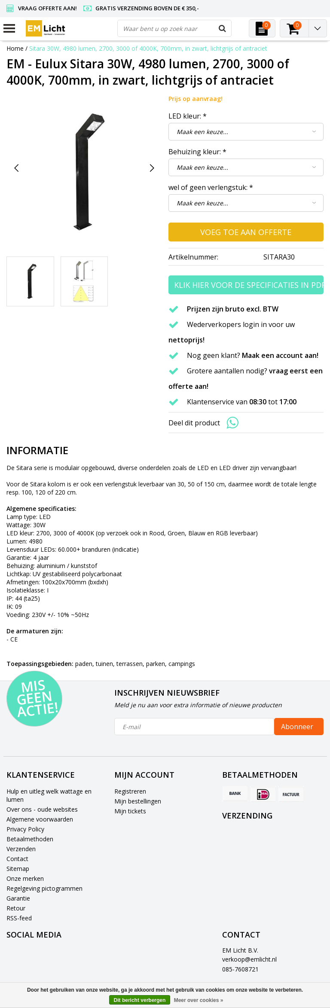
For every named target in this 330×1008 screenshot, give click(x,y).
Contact (17, 859)
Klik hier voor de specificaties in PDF (249, 285)
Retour (15, 908)
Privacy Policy (25, 829)
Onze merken (25, 878)
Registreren (130, 791)
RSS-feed (19, 918)
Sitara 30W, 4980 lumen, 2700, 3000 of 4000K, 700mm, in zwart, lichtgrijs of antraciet (148, 48)
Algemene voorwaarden (39, 819)
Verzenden (21, 849)
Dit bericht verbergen (140, 1000)
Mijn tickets (130, 811)
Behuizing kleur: (197, 151)
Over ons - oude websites (42, 809)
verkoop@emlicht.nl (249, 959)
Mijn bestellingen (137, 801)
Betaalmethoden (29, 839)
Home (15, 48)
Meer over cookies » (198, 1000)
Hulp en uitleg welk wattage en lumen (49, 795)
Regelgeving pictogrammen (44, 888)
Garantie (18, 898)
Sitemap (17, 868)
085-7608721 (240, 969)
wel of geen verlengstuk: (210, 187)
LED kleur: (187, 116)
